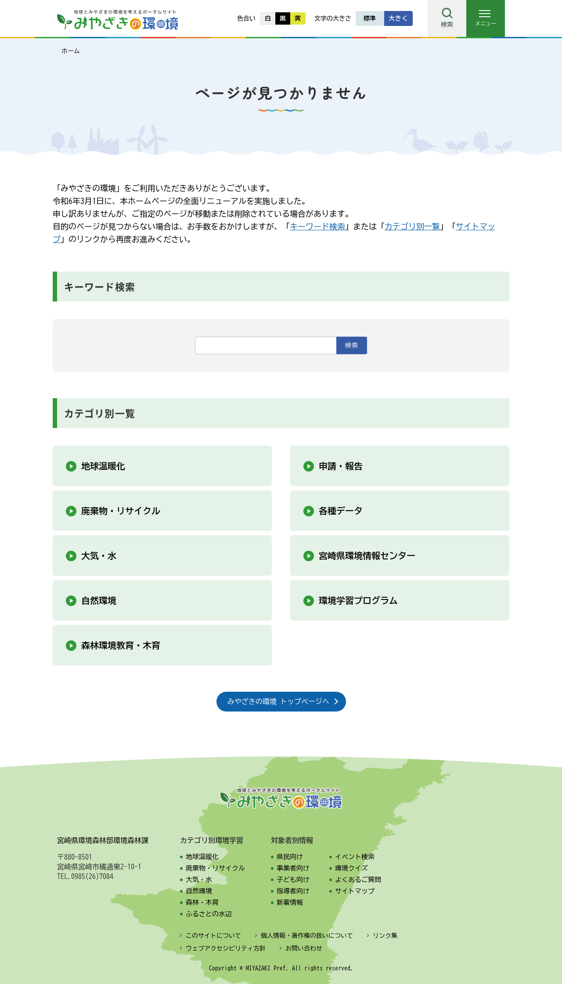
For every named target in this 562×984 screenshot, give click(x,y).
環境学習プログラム (358, 600)
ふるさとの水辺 (209, 914)
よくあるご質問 (358, 879)
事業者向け (293, 868)
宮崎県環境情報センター (367, 555)
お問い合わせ (303, 948)
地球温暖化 (103, 465)
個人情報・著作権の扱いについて (307, 936)
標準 (370, 18)
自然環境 (98, 600)
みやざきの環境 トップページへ (278, 701)
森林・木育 (202, 902)
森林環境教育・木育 (120, 645)
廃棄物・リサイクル (120, 510)
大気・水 (98, 555)
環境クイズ (351, 868)
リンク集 (385, 936)
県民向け (290, 856)
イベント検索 (355, 856)
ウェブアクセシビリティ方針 (226, 948)
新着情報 (290, 902)
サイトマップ (355, 891)
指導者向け (293, 891)
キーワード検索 (317, 226)
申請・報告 (341, 465)
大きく (398, 18)
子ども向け (293, 879)
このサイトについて (213, 936)
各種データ (341, 510)
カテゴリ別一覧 (412, 226)
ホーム (70, 51)
